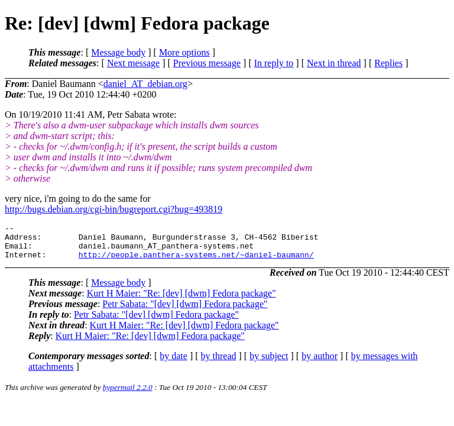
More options (184, 52)
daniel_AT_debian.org (145, 84)
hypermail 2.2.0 (128, 394)
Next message (133, 63)
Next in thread (334, 63)
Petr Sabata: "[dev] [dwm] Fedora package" (184, 311)
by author (319, 363)
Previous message (207, 63)
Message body (118, 52)
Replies (388, 63)
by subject (268, 363)
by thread (218, 363)
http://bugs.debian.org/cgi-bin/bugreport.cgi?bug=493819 (113, 209)
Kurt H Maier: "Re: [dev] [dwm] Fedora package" (181, 300)
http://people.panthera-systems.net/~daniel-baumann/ (196, 261)
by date (173, 363)
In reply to (274, 63)
